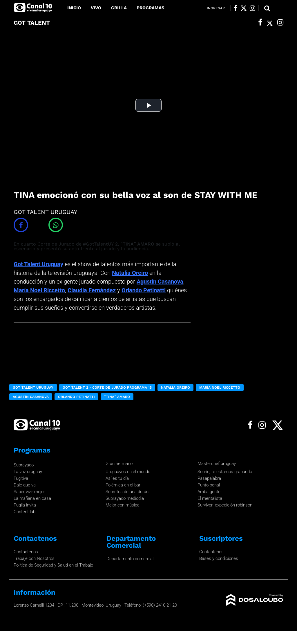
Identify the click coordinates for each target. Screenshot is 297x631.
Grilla (119, 7)
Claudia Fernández (92, 290)
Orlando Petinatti (144, 290)
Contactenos (26, 551)
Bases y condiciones (218, 558)
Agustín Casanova (160, 281)
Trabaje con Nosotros (34, 558)
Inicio (74, 7)
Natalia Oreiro (130, 272)
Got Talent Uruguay (38, 264)
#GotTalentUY (98, 244)
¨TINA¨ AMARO (117, 397)
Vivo (96, 7)
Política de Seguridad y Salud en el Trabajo (53, 565)
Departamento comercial (129, 558)
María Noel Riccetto (39, 290)
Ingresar (216, 8)
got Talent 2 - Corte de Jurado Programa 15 (107, 387)
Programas (150, 7)
